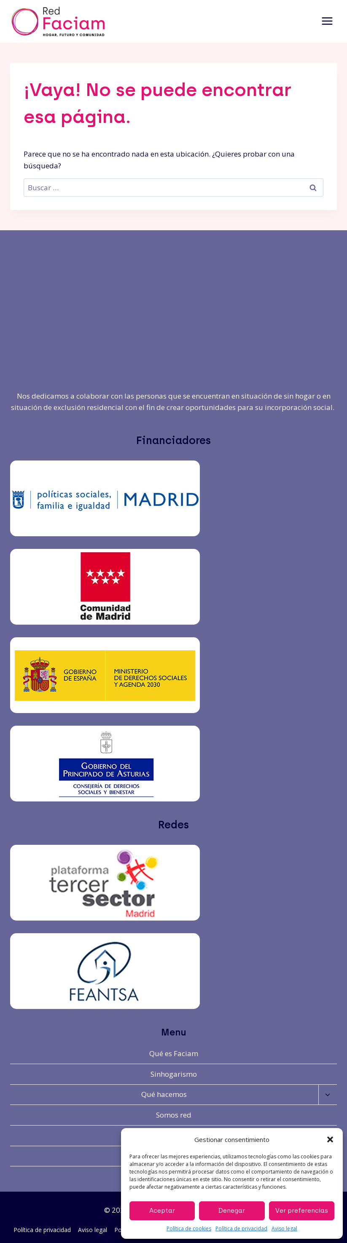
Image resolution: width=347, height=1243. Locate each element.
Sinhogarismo (174, 1074)
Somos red (173, 1115)
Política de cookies (189, 1228)
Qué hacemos (164, 1094)
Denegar (231, 1210)
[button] (330, 1139)
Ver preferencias (301, 1210)
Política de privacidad (241, 1228)
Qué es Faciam (173, 1053)
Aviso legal (284, 1228)
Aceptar (162, 1210)
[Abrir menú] (327, 21)
